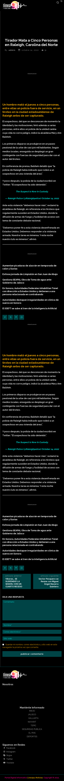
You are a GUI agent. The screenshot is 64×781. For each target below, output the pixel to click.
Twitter (9, 759)
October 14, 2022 (50, 198)
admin (12, 50)
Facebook (10, 748)
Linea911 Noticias (35, 778)
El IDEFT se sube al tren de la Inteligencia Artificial (29, 308)
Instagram (10, 752)
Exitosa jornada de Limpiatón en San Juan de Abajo (30, 274)
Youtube (10, 763)
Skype (9, 755)
